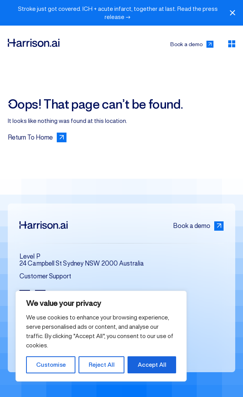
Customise (51, 364)
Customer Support (45, 276)
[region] (101, 336)
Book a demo (198, 226)
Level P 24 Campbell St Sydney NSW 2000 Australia (81, 260)
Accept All (152, 364)
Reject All (102, 364)
